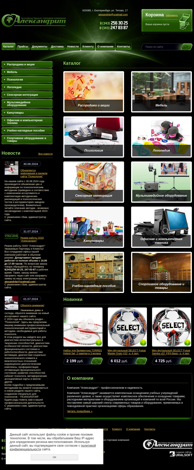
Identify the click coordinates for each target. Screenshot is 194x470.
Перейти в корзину (184, 22)
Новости (73, 46)
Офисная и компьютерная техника (24, 122)
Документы (39, 46)
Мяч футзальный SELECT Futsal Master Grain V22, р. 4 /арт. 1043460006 (127, 353)
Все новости (45, 153)
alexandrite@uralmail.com (113, 14)
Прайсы (23, 46)
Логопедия (14, 87)
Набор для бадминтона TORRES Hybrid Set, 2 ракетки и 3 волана (82, 352)
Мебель (12, 72)
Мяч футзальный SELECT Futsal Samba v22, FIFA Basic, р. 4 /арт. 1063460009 (171, 353)
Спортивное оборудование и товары (26, 139)
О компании (105, 46)
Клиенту (87, 46)
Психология (15, 79)
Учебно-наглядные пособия (26, 130)
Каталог (8, 46)
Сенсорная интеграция (22, 94)
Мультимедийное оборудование (18, 104)
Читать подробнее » (79, 411)
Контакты (123, 46)
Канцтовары (15, 112)
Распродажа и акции (21, 64)
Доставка (57, 46)
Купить (93, 361)
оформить (172, 15)
